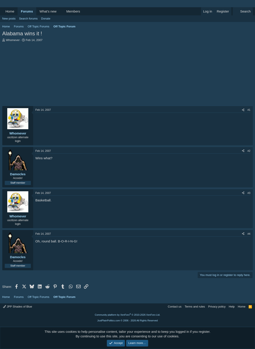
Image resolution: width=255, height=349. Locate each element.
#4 (249, 233)
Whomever (13, 40)
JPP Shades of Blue (17, 306)
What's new (48, 11)
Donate (45, 18)
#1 (249, 109)
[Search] (243, 11)
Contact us (174, 306)
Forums (27, 11)
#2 (249, 150)
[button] (60, 11)
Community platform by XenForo (127, 314)
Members (73, 11)
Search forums (28, 18)
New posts (9, 18)
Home (9, 11)
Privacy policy (217, 306)
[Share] (243, 110)
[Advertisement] (127, 75)
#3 (249, 193)
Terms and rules (195, 306)
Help (232, 306)
